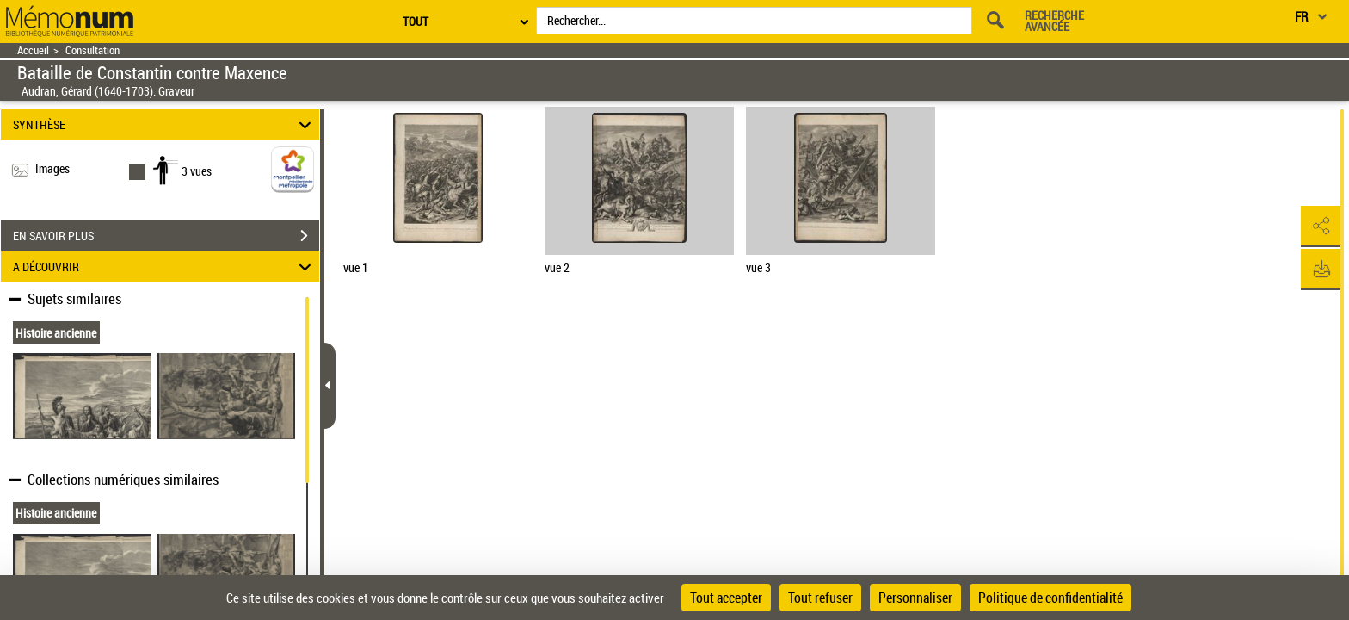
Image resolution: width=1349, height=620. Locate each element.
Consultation (92, 50)
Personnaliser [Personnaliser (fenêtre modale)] (915, 597)
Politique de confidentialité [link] (1050, 597)
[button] (1318, 226)
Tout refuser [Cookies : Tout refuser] (820, 597)
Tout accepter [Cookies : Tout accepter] (726, 597)
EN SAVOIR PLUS (166, 236)
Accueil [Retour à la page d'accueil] (33, 50)
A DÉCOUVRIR (165, 266)
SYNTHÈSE (165, 124)
